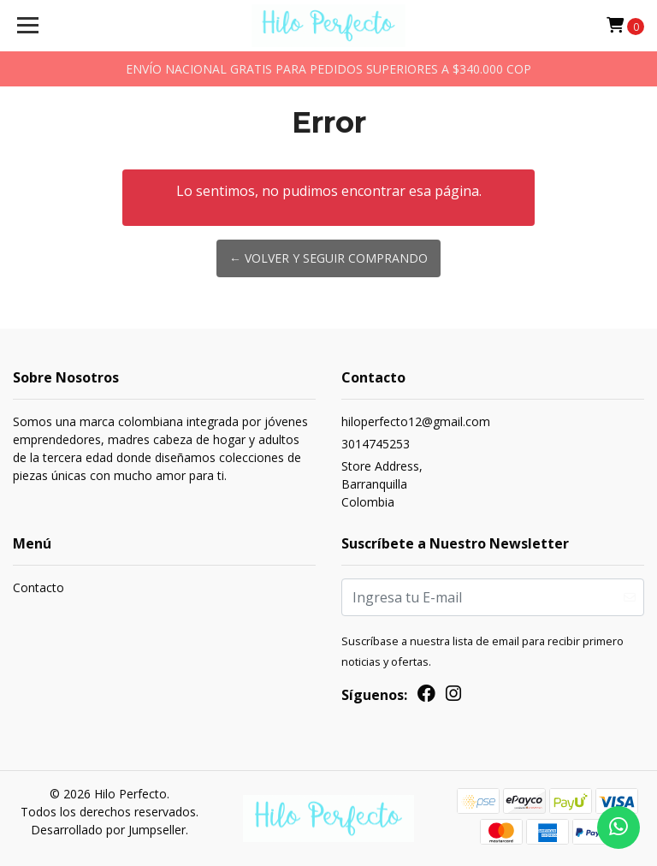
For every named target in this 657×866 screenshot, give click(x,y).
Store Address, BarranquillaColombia (382, 484)
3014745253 (375, 444)
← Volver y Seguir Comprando (328, 258)
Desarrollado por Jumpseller (108, 830)
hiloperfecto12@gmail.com (415, 421)
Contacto (38, 587)
